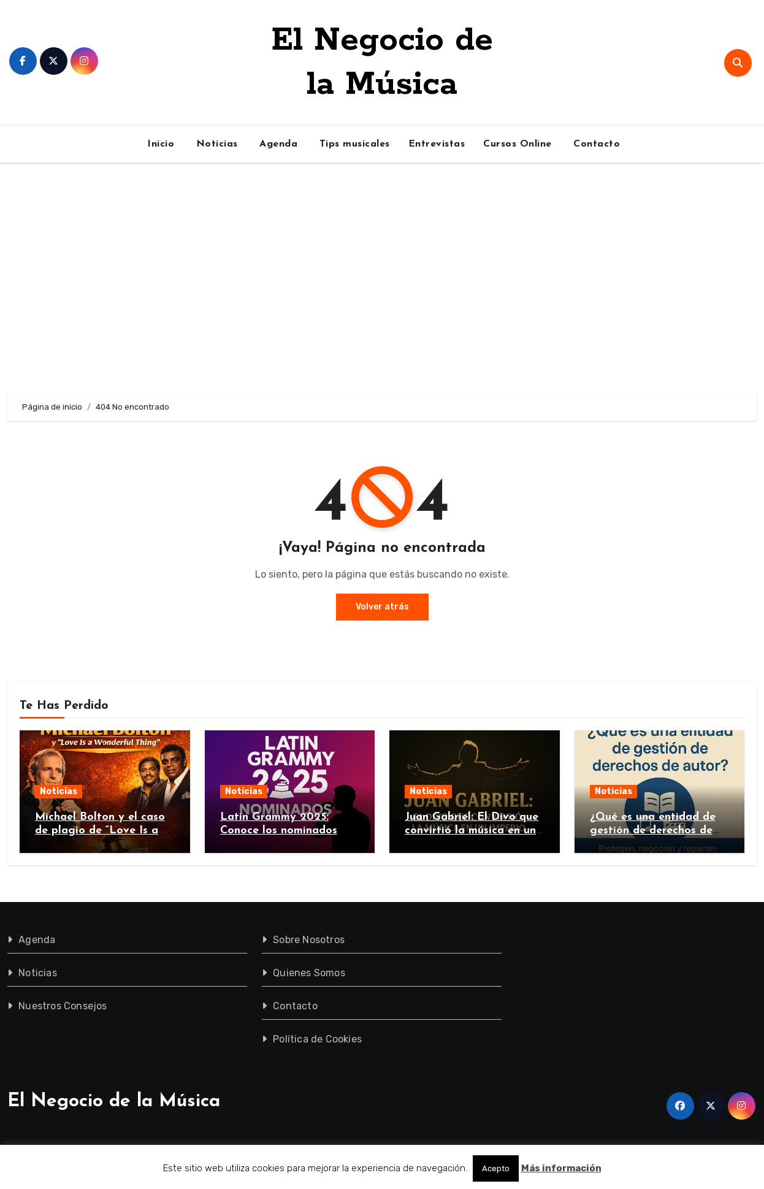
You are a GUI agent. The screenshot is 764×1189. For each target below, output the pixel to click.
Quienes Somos (309, 973)
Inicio (159, 144)
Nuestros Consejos (62, 1006)
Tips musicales (353, 144)
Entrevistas (436, 144)
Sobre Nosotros (309, 940)
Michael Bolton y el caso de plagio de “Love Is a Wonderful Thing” (100, 830)
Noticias (215, 144)
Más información (561, 1168)
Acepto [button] (496, 1168)
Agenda (277, 144)
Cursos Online (517, 144)
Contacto (595, 144)
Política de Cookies (317, 1039)
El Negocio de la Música (113, 1101)
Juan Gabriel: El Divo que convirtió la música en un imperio (471, 830)
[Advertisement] (382, 278)
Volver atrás (382, 607)
